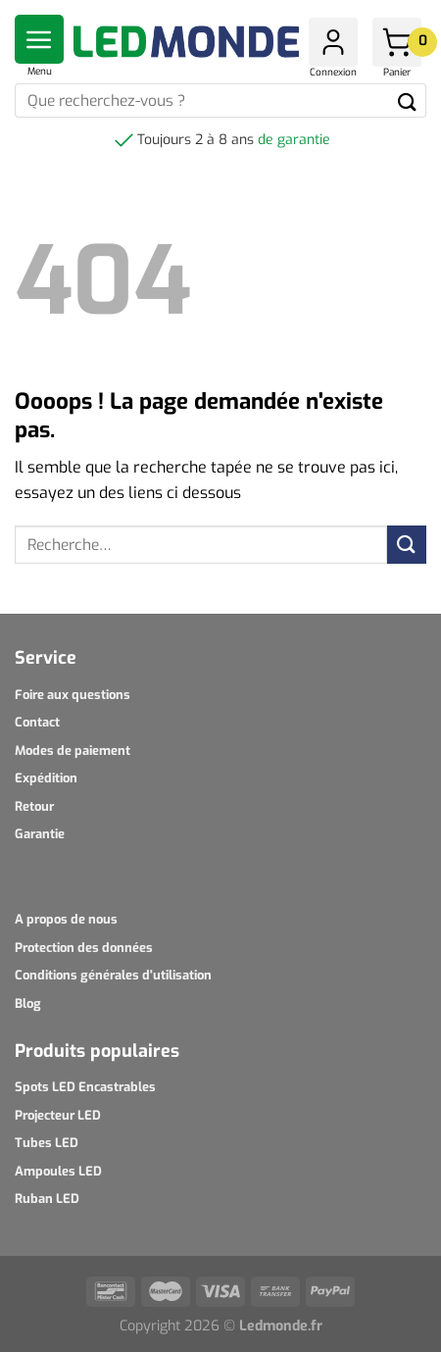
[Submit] (407, 100)
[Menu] (39, 39)
